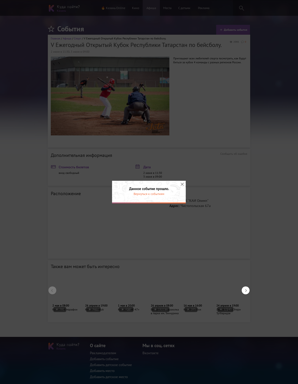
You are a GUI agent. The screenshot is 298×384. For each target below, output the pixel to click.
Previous (50, 288)
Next (244, 288)
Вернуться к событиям (149, 194)
